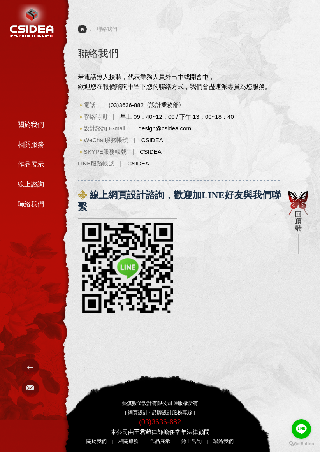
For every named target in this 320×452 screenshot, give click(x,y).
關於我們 (31, 124)
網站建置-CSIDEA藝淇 (32, 20)
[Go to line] (301, 429)
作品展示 (31, 164)
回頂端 (298, 222)
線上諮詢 (31, 184)
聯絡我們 (31, 204)
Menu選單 (30, 367)
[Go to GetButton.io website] (301, 444)
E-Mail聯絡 (30, 388)
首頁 (82, 29)
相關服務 (31, 144)
